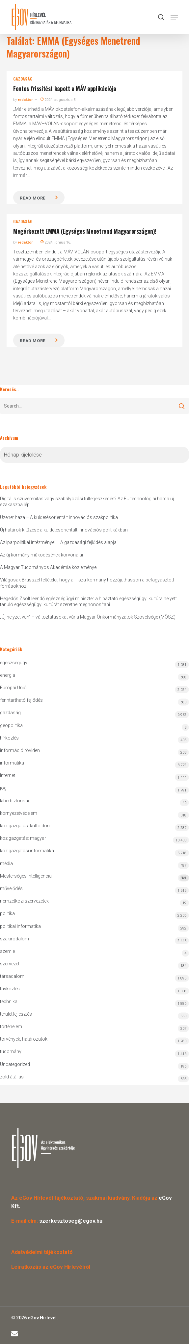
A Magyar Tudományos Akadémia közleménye (48, 567)
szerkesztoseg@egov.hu (70, 1221)
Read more (32, 198)
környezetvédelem (18, 813)
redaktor (25, 100)
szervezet (9, 963)
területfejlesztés (16, 1014)
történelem (11, 1026)
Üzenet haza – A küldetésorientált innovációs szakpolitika (59, 517)
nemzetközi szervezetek (24, 901)
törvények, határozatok (23, 1039)
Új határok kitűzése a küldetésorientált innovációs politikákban (64, 529)
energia (7, 675)
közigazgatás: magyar (23, 838)
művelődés (11, 888)
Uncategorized (15, 1064)
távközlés (10, 988)
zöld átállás (12, 1076)
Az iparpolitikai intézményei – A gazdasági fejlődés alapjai (59, 542)
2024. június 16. (55, 242)
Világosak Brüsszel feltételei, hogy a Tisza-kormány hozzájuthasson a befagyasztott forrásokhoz (87, 582)
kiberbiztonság (15, 800)
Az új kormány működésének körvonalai (41, 554)
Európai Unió (13, 687)
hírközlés (9, 738)
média (6, 863)
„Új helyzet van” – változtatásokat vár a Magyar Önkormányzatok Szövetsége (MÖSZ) (88, 617)
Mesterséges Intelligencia (94, 877)
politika (7, 913)
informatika (12, 763)
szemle (7, 951)
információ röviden (20, 750)
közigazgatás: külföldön (25, 825)
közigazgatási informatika (27, 850)
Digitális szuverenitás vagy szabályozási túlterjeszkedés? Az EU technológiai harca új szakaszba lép (87, 501)
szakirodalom (14, 938)
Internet (7, 775)
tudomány (10, 1051)
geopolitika (11, 725)
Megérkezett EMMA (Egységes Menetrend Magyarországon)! (84, 231)
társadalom (12, 976)
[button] (174, 17)
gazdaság (22, 79)
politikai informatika (20, 926)
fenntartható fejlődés (21, 700)
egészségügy (13, 662)
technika (8, 1001)
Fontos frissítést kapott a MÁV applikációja (64, 88)
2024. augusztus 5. (58, 100)
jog (3, 787)
